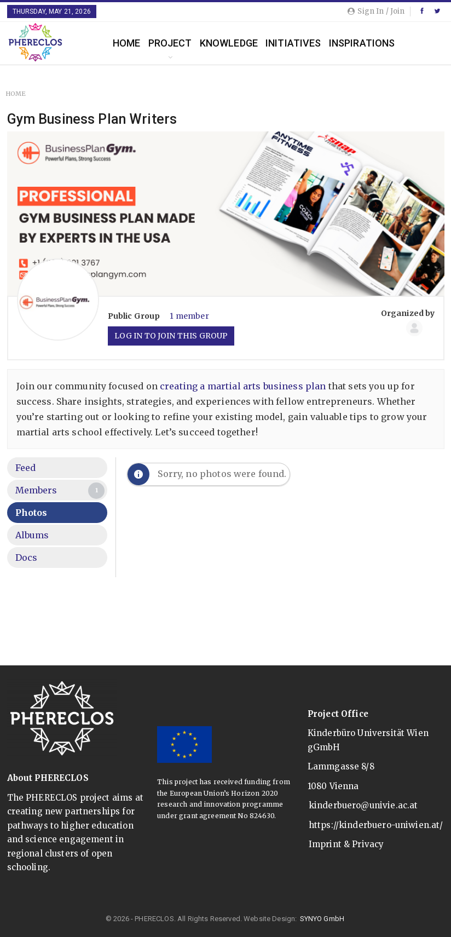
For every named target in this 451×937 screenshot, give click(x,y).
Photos (31, 512)
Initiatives (293, 43)
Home (127, 43)
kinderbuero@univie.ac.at (363, 805)
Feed (25, 467)
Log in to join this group (171, 336)
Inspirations (362, 43)
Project (170, 43)
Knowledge (229, 43)
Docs (26, 557)
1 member (189, 316)
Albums (32, 535)
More (416, 43)
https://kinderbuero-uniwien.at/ (376, 825)
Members (60, 490)
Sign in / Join (376, 11)
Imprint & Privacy (346, 844)
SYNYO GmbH (322, 919)
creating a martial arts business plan (243, 386)
